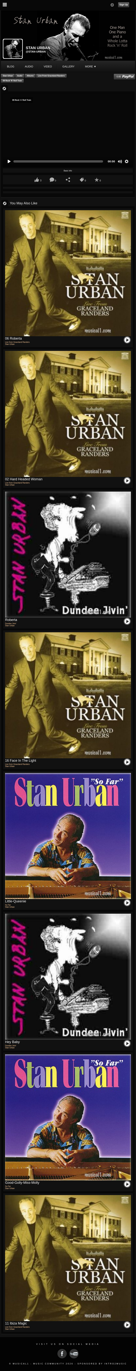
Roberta (11, 620)
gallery (68, 66)
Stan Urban (8, 76)
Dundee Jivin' (10, 623)
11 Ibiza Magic (16, 1323)
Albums (30, 76)
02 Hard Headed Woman (24, 479)
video (48, 66)
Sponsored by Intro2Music (102, 1364)
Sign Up (123, 4)
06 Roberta (13, 338)
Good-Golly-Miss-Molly (22, 1183)
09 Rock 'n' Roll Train (12, 81)
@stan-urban (36, 51)
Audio (19, 76)
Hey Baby (12, 1042)
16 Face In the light (20, 760)
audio (29, 66)
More (90, 66)
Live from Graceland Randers (51, 76)
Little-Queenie (15, 901)
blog (10, 66)
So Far (8, 905)
